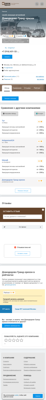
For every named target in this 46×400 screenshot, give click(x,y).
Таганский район (10, 76)
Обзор (6, 88)
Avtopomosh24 (8, 140)
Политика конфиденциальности (12, 370)
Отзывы (27, 88)
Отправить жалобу (29, 385)
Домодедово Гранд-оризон (13, 180)
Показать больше (23, 191)
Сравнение (17, 88)
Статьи (26, 361)
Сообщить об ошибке (30, 382)
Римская (7, 79)
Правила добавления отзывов (32, 370)
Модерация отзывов (29, 388)
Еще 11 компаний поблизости (15, 41)
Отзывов (20, 36)
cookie (16, 395)
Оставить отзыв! (23, 253)
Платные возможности (9, 379)
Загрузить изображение (30, 367)
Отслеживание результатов (11, 382)
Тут (3, 121)
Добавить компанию (30, 364)
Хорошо (37, 396)
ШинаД (5, 160)
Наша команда (7, 364)
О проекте (6, 361)
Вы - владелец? (10, 48)
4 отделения (8, 68)
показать (7, 57)
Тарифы (5, 385)
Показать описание (10, 98)
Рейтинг (37, 88)
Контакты (26, 379)
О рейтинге (6, 367)
